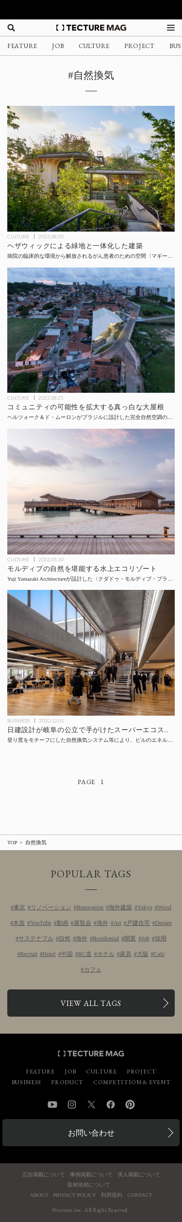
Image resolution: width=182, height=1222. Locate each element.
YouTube (40, 923)
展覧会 (82, 923)
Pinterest (130, 1104)
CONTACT (139, 1195)
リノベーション (51, 907)
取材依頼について (88, 1185)
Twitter (91, 1104)
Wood (164, 907)
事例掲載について (91, 1174)
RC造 (85, 954)
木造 (19, 923)
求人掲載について (138, 1174)
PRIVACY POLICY (74, 1195)
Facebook (111, 1104)
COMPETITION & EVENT (131, 1082)
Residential (106, 938)
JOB (58, 46)
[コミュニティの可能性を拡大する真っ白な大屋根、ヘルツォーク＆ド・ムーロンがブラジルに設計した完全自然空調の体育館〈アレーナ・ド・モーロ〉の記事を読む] (91, 330)
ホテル (106, 954)
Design (163, 923)
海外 (102, 923)
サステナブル (35, 938)
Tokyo (144, 907)
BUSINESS (18, 720)
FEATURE (22, 46)
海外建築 (120, 907)
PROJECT (139, 46)
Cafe (159, 954)
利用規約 (111, 1195)
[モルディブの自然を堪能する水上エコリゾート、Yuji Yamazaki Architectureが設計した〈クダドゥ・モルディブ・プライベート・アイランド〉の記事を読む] (91, 491)
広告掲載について (43, 1174)
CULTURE (94, 46)
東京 (19, 907)
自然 (64, 938)
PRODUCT (67, 1082)
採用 (160, 938)
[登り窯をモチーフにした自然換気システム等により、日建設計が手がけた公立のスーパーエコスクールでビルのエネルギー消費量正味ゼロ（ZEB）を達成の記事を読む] (91, 653)
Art (117, 923)
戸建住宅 (138, 923)
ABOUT (39, 1195)
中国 (67, 954)
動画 (62, 923)
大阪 (143, 954)
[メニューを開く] (171, 28)
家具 (126, 954)
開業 (130, 938)
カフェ (92, 969)
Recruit (28, 954)
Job (145, 938)
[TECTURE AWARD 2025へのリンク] (91, 9)
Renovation (90, 907)
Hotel (49, 954)
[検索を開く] (11, 28)
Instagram (72, 1104)
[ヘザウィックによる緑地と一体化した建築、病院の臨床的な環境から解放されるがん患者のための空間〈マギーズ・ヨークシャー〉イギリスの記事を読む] (91, 169)
